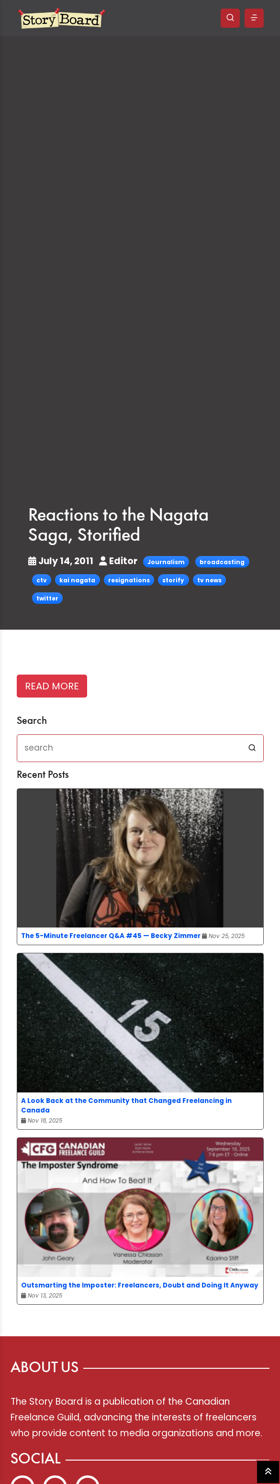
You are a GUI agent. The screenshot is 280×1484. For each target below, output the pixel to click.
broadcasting (222, 562)
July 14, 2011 (61, 561)
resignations (129, 580)
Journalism (166, 562)
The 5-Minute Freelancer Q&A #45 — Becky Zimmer (111, 935)
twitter (47, 598)
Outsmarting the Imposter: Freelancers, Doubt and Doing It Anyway (139, 1285)
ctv (41, 580)
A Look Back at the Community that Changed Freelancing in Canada (126, 1105)
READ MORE (52, 686)
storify (173, 580)
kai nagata (77, 580)
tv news (209, 580)
